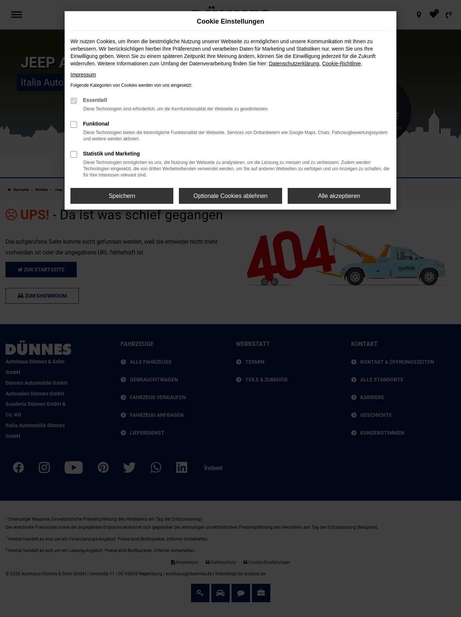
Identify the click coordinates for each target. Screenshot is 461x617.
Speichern (122, 196)
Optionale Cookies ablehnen (230, 196)
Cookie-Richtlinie (341, 63)
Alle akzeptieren (339, 196)
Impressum (83, 75)
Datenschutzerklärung (294, 63)
